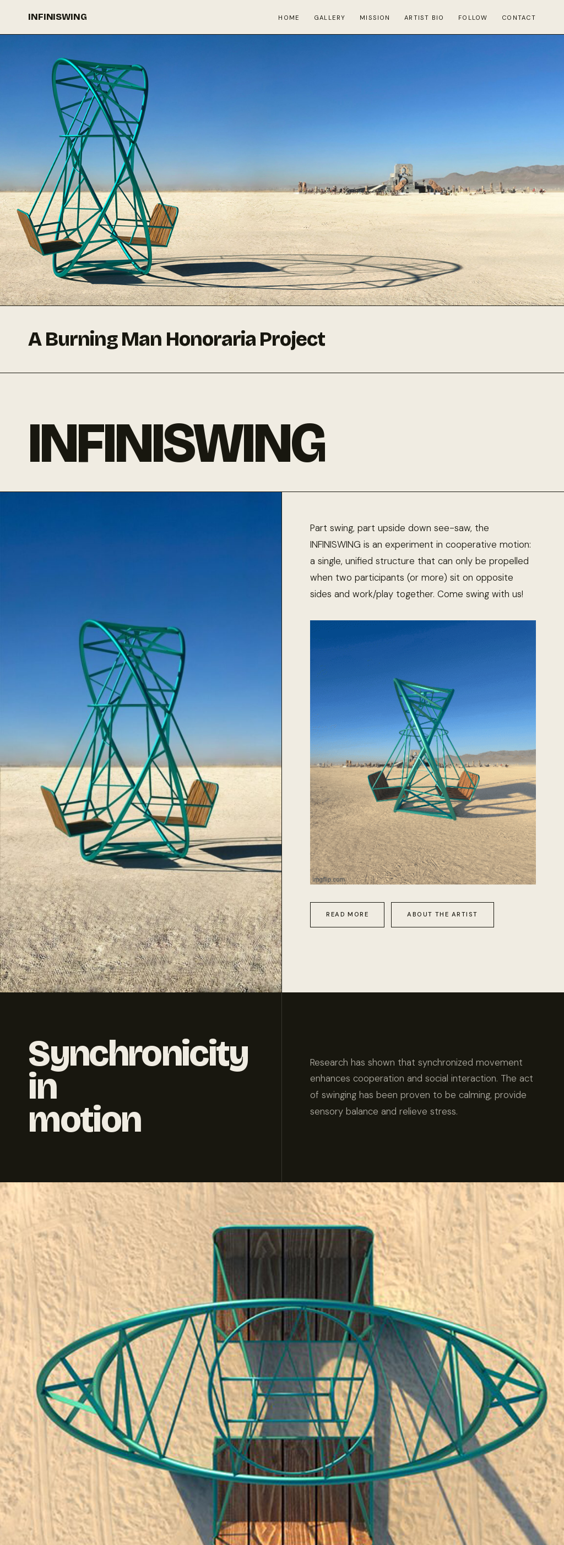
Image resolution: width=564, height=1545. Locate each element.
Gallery (330, 17)
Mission (375, 17)
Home (289, 17)
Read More (347, 914)
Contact (519, 17)
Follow (472, 17)
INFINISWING (57, 17)
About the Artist (442, 914)
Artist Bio (424, 17)
